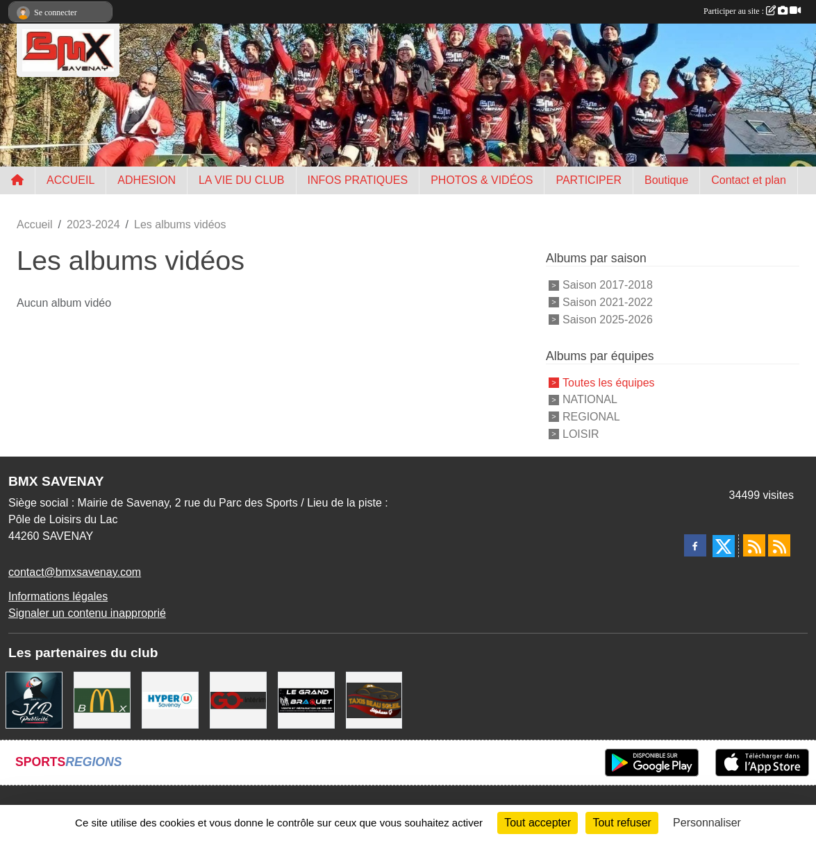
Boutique (666, 180)
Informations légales (58, 596)
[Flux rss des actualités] (754, 545)
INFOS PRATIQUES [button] (358, 180)
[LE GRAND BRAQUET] (306, 699)
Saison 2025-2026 (608, 319)
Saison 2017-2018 (608, 285)
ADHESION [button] (146, 180)
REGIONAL (591, 417)
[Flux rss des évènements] (779, 545)
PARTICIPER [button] (589, 180)
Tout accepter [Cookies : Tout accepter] (537, 823)
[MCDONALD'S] (102, 699)
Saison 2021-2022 (608, 302)
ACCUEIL (70, 180)
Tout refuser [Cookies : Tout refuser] (621, 823)
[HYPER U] (170, 699)
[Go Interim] (238, 699)
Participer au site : (752, 11)
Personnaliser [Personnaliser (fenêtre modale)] (707, 823)
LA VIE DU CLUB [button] (242, 180)
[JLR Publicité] (34, 699)
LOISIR (581, 434)
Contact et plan (748, 180)
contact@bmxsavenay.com (74, 572)
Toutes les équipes (609, 382)
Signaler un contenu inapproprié (87, 613)
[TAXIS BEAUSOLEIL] (374, 699)
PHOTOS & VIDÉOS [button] (482, 180)
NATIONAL (590, 399)
